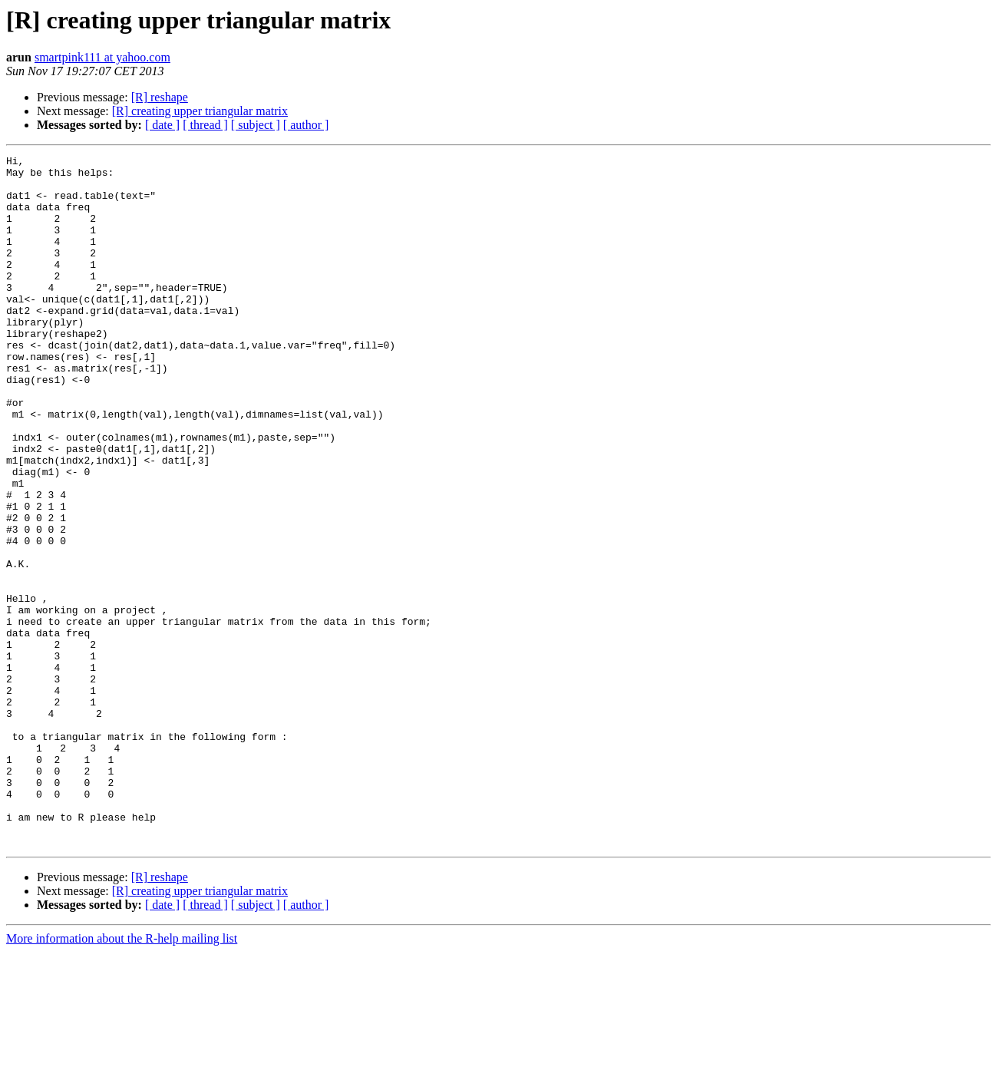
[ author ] (306, 124)
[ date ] (162, 124)
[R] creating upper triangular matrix (200, 110)
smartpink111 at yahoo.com (102, 57)
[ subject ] (255, 124)
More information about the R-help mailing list (121, 1076)
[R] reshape (159, 97)
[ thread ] (205, 124)
